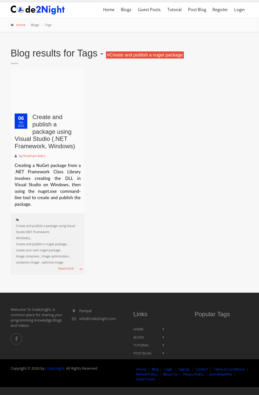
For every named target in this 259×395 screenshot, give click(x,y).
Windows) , (23, 238)
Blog (155, 369)
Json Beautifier (221, 374)
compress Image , (28, 262)
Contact (201, 369)
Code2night (54, 368)
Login (239, 9)
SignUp (184, 369)
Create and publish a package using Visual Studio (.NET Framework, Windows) (45, 131)
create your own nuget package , (39, 250)
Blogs (126, 9)
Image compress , (28, 256)
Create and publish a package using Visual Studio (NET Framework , (45, 229)
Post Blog (197, 9)
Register (220, 9)
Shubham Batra (34, 156)
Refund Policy (147, 374)
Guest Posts (149, 9)
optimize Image (52, 262)
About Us (170, 374)
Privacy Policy (193, 374)
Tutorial (174, 9)
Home (108, 9)
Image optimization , (55, 256)
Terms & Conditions (229, 369)
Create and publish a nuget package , (42, 244)
